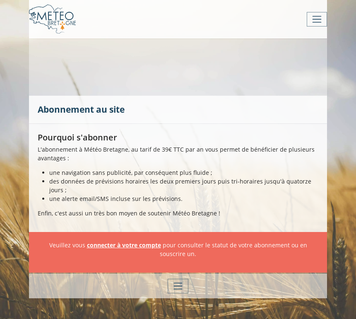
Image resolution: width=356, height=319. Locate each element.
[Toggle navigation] (317, 19)
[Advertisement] (188, 66)
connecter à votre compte (124, 245)
